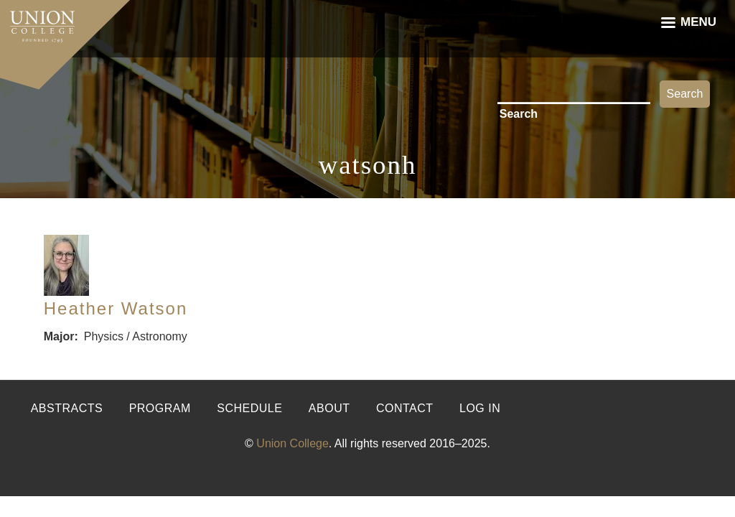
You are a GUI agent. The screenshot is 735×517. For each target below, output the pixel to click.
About (329, 408)
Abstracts (67, 408)
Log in (479, 408)
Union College (292, 443)
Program (160, 408)
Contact (405, 408)
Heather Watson (116, 308)
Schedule (249, 408)
